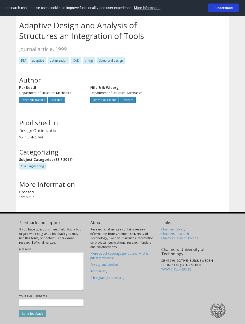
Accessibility (98, 271)
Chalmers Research (175, 234)
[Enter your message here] (51, 271)
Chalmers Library (173, 229)
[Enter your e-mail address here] (51, 303)
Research (56, 100)
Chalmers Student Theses (179, 238)
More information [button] (147, 8)
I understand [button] (223, 8)
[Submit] (32, 313)
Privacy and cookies (104, 264)
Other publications (33, 100)
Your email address (33, 296)
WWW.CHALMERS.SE (176, 269)
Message (25, 249)
